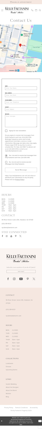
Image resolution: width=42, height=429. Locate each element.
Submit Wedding (11, 387)
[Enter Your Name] (21, 88)
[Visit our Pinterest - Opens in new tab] (16, 239)
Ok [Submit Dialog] (40, 424)
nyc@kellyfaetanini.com (13, 319)
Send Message (21, 172)
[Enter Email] (21, 274)
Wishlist (8, 397)
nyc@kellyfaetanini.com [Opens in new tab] (9, 231)
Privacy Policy (19, 183)
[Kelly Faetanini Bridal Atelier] (17, 10)
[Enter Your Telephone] (21, 103)
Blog (7, 400)
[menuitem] (2, 10)
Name (6, 86)
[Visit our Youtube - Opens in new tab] (11, 239)
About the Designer (12, 391)
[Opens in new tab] (21, 48)
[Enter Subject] (21, 110)
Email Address (8, 93)
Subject (7, 108)
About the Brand (11, 394)
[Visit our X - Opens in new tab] (20, 239)
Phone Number (8, 100)
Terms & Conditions (21, 411)
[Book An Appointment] (21, 2)
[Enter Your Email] (21, 96)
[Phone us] (32, 10)
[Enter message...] (21, 123)
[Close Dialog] (1, 424)
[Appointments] (36, 10)
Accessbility (34, 411)
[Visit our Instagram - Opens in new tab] (7, 239)
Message (7, 115)
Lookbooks (9, 367)
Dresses (8, 370)
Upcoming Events (11, 373)
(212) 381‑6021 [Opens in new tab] (6, 227)
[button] (2, 10)
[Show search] (40, 10)
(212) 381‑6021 (10, 313)
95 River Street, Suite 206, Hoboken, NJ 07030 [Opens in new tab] (17, 223)
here (21, 428)
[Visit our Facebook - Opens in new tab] (2, 239)
